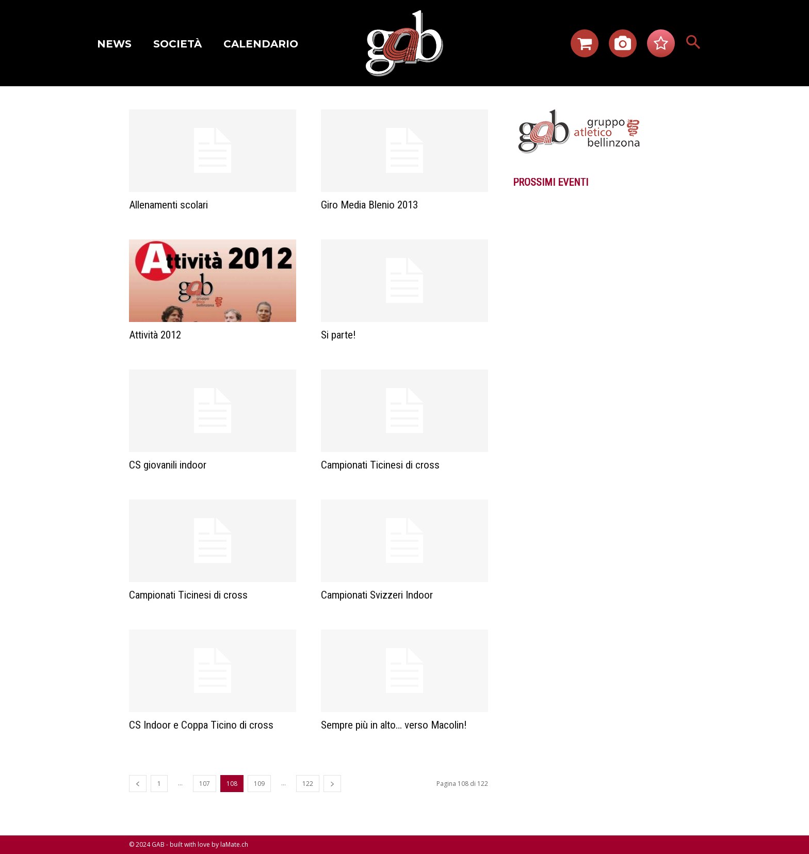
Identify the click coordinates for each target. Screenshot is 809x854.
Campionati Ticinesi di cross (380, 465)
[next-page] (332, 783)
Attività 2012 (155, 335)
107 (204, 783)
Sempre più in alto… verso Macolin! (394, 725)
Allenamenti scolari (168, 205)
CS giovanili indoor (167, 465)
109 (259, 783)
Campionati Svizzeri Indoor (377, 595)
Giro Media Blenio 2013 (369, 205)
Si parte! (338, 335)
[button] (693, 43)
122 (307, 783)
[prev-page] (138, 783)
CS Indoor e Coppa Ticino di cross (201, 725)
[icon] (584, 46)
